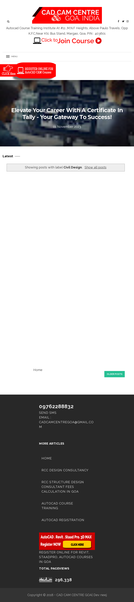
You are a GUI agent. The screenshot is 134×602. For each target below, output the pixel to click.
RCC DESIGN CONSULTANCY (65, 470)
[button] (13, 56)
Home (37, 370)
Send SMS (48, 412)
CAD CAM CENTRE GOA (74, 595)
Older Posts (114, 374)
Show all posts (95, 167)
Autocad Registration (63, 520)
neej (103, 595)
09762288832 (56, 406)
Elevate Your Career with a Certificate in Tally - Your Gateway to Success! (67, 113)
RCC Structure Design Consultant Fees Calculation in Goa (63, 486)
